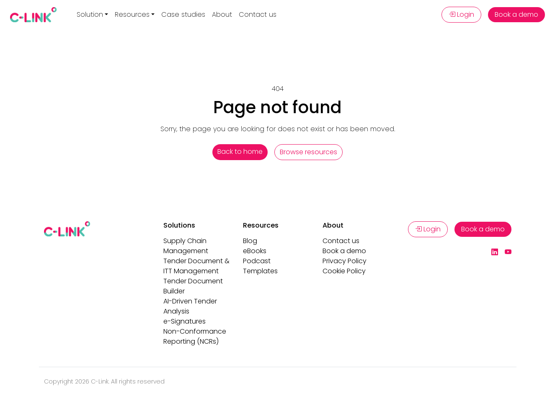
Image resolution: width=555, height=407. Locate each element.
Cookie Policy (344, 271)
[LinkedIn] (494, 252)
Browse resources (308, 152)
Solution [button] (90, 14)
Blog (250, 241)
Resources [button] (132, 14)
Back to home (240, 151)
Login (461, 14)
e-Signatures (184, 321)
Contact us (257, 14)
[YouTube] (508, 252)
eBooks (254, 251)
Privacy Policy (345, 261)
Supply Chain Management (185, 246)
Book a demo (516, 14)
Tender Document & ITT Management (196, 266)
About (222, 14)
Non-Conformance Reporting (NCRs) (194, 336)
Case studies (183, 14)
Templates (260, 271)
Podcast (257, 261)
